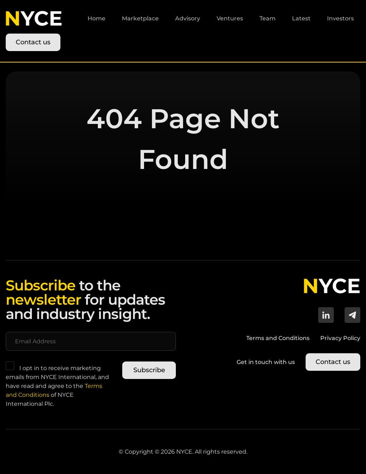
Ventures (230, 18)
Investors (340, 18)
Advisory (187, 18)
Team (267, 18)
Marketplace (140, 18)
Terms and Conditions (278, 338)
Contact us (33, 42)
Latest (301, 18)
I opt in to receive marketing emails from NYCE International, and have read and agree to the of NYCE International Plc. (57, 384)
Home (96, 18)
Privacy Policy (340, 338)
